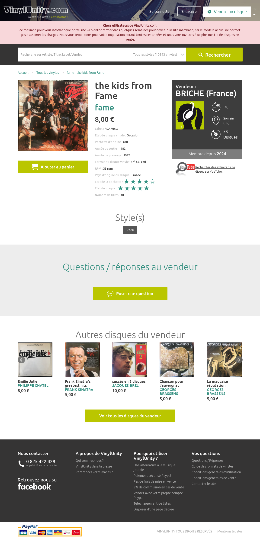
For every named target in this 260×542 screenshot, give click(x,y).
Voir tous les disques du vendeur (130, 415)
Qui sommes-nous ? (90, 460)
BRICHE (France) (206, 93)
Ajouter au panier (52, 166)
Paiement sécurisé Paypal (152, 475)
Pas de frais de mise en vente (155, 481)
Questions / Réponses (207, 460)
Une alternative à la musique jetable (154, 467)
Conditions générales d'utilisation (216, 472)
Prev (21, 360)
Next (239, 360)
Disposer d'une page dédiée (154, 509)
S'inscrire (189, 11)
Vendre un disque (227, 11)
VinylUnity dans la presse (94, 466)
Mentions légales (229, 531)
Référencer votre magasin (94, 472)
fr (255, 9)
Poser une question (130, 293)
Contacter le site (204, 484)
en (255, 14)
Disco (130, 230)
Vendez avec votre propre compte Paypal (158, 495)
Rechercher (214, 55)
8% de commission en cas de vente (159, 487)
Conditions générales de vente (214, 478)
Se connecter (160, 11)
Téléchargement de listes (152, 503)
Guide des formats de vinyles (212, 466)
